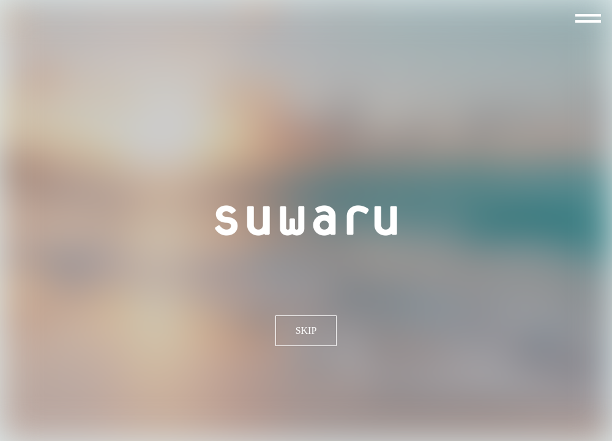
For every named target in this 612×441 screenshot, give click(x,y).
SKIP (306, 330)
